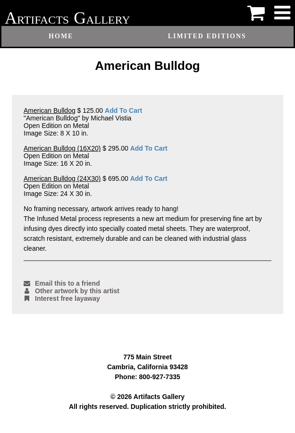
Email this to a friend (62, 283)
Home (61, 36)
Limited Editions (207, 36)
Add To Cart (123, 110)
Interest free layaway (62, 298)
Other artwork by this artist (71, 291)
